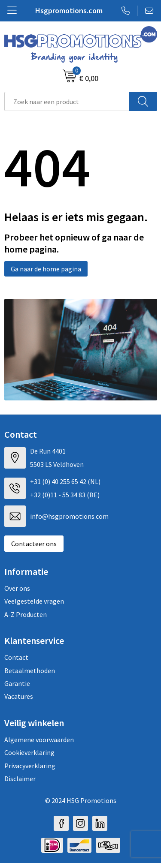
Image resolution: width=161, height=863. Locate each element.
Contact (16, 657)
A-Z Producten (25, 614)
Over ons (17, 588)
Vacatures (18, 696)
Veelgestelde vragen (34, 601)
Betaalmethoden (29, 670)
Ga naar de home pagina (46, 269)
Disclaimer (20, 778)
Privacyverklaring (29, 765)
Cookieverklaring (29, 752)
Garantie (17, 683)
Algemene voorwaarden (39, 739)
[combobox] (67, 101)
